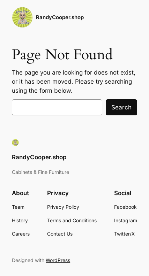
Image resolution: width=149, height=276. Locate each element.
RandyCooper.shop (60, 17)
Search (121, 107)
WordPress (58, 260)
